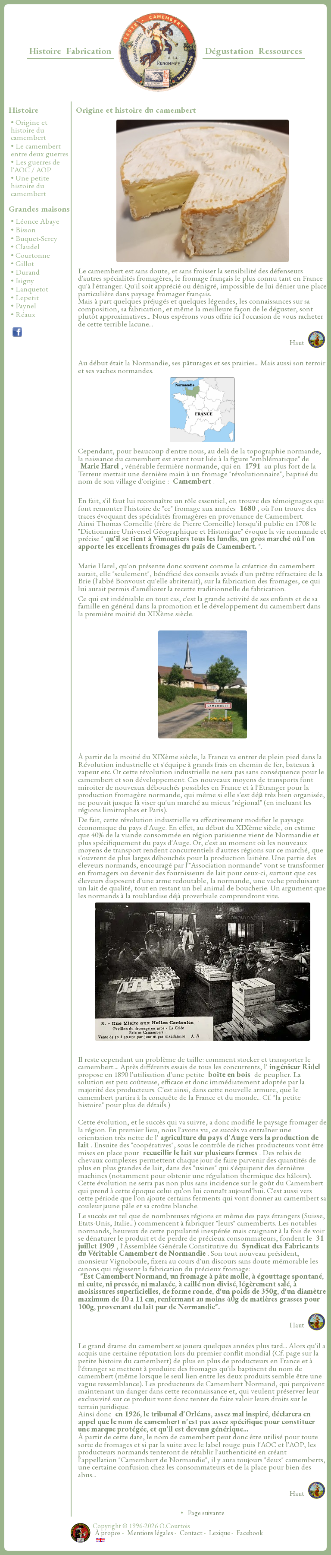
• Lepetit (25, 298)
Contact (191, 1532)
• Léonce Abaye (35, 221)
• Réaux (23, 314)
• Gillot (22, 264)
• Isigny (22, 281)
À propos (108, 1532)
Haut (297, 342)
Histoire (45, 51)
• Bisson (23, 230)
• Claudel (25, 247)
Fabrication (88, 51)
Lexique (219, 1532)
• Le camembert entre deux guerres (40, 150)
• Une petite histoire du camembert (30, 186)
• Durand (25, 272)
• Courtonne (30, 255)
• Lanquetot (29, 289)
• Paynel (23, 306)
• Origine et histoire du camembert (29, 130)
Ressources (280, 51)
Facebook (250, 1532)
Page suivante (206, 1512)
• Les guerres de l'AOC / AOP (35, 166)
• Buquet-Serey (34, 238)
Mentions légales (150, 1532)
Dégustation (229, 51)
